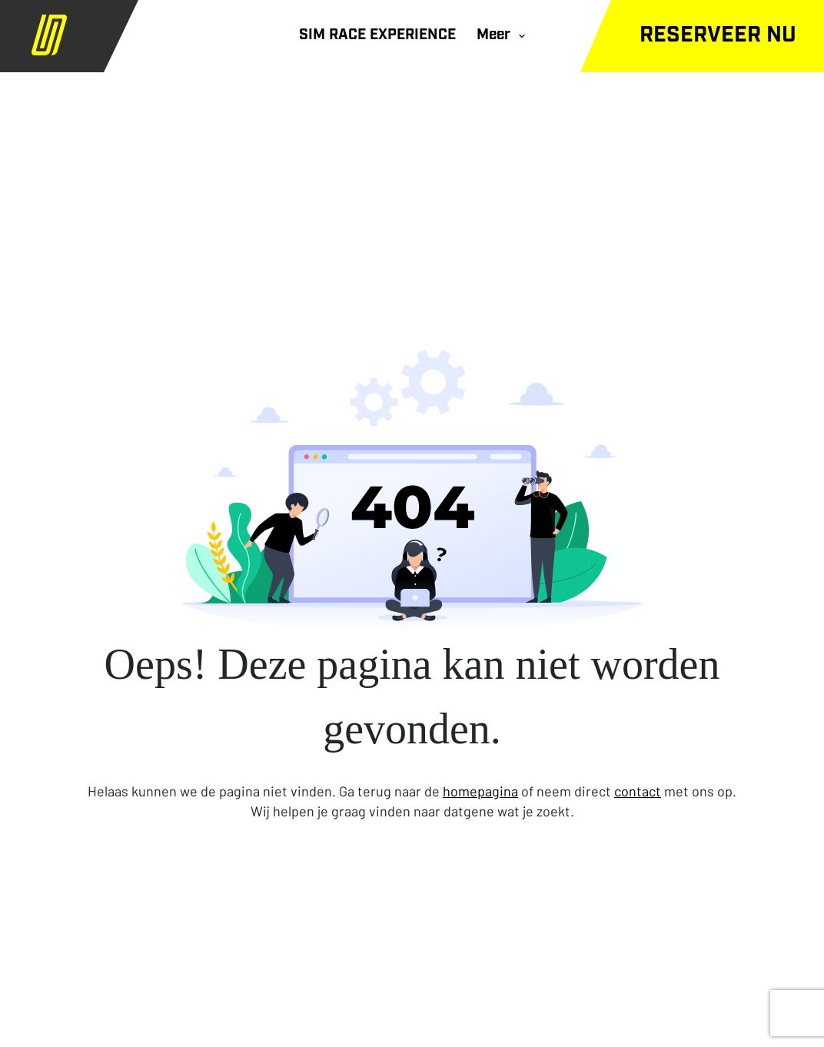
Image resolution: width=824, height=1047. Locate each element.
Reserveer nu (718, 36)
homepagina (480, 791)
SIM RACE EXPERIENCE (377, 35)
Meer (504, 36)
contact (637, 791)
